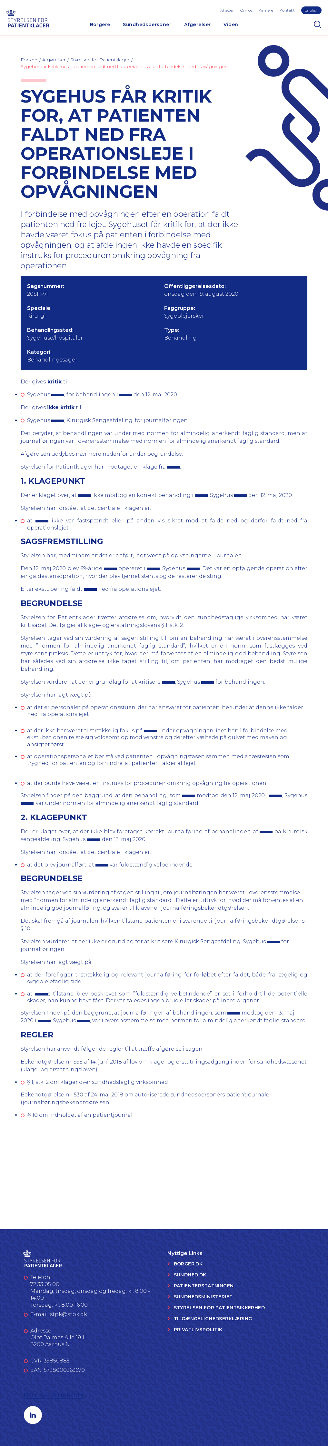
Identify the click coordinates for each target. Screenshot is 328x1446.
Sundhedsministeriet (203, 1297)
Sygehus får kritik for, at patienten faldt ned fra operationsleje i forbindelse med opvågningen (124, 66)
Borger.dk (188, 1264)
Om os (246, 10)
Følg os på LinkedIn (54, 1395)
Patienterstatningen (204, 1286)
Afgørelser (197, 24)
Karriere (266, 10)
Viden (231, 24)
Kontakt (287, 10)
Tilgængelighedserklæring (213, 1319)
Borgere (100, 24)
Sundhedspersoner (147, 24)
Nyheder (226, 10)
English (311, 10)
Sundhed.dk (190, 1275)
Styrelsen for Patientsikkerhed (219, 1308)
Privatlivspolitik (198, 1329)
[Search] (318, 24)
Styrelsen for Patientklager (99, 60)
